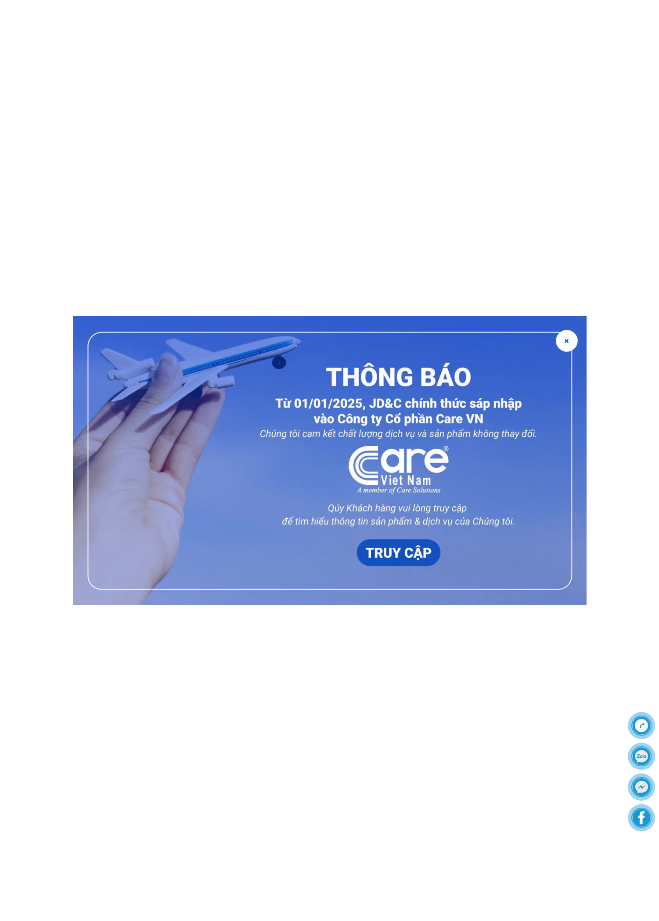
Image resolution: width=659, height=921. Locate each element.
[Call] (641, 725)
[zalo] (641, 756)
